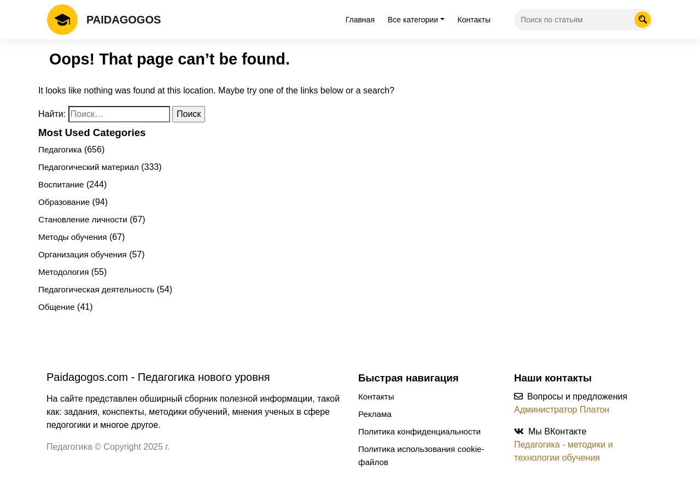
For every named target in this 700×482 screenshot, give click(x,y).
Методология (63, 272)
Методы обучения (72, 237)
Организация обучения (82, 254)
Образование (64, 202)
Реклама (375, 414)
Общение (56, 306)
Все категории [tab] (413, 19)
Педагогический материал (88, 167)
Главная (360, 19)
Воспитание (61, 184)
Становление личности (82, 219)
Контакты (474, 19)
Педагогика (59, 149)
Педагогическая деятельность (96, 289)
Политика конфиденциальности (419, 431)
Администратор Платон (561, 409)
